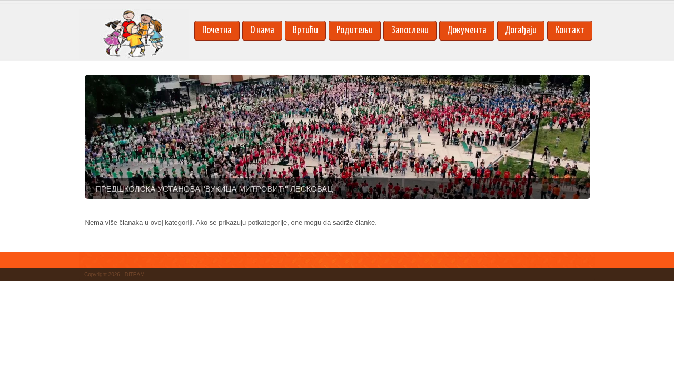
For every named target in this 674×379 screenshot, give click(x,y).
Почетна (217, 30)
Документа (467, 30)
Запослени (410, 30)
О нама (262, 30)
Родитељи (354, 30)
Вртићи (305, 30)
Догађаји (521, 30)
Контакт (569, 30)
